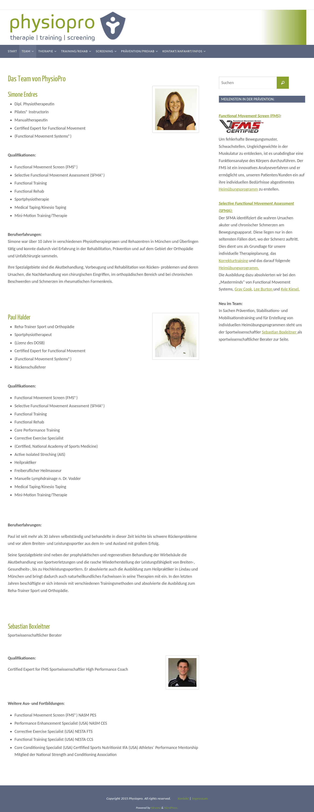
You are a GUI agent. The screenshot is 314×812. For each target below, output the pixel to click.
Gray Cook (243, 289)
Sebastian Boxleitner (279, 332)
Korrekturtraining (233, 260)
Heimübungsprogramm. (239, 267)
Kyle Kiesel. (290, 289)
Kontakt (183, 798)
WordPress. (171, 807)
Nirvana (156, 807)
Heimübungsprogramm (238, 189)
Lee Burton (263, 289)
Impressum (199, 798)
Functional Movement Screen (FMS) (249, 115)
